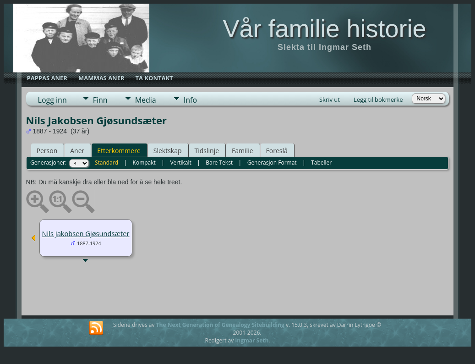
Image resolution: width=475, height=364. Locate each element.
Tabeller (321, 162)
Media (145, 100)
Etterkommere (119, 150)
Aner (77, 150)
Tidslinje (207, 150)
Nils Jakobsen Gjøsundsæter (86, 233)
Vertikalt (180, 162)
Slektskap (167, 150)
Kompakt (144, 162)
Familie (242, 150)
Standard (106, 162)
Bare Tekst (219, 162)
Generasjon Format (272, 162)
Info (190, 100)
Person (47, 150)
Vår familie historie (324, 28)
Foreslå (277, 150)
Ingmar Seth (251, 340)
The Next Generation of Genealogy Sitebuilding (220, 325)
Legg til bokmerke (378, 99)
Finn (100, 100)
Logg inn (52, 100)
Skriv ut (329, 99)
